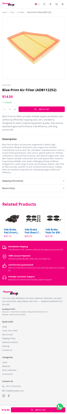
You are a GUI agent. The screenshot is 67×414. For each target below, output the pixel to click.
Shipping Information (33, 181)
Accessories (7, 374)
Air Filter (21, 12)
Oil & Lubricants (9, 370)
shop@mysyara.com (15, 390)
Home (4, 12)
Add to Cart (41, 109)
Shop (12, 12)
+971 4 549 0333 (13, 386)
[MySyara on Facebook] (8, 395)
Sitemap (6, 346)
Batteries (6, 366)
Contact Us (7, 350)
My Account (7, 334)
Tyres (4, 362)
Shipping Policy (9, 338)
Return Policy (33, 188)
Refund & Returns (10, 342)
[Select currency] (37, 4)
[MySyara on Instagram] (3, 395)
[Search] (44, 4)
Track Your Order (10, 330)
